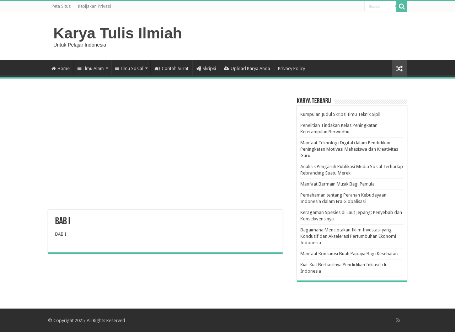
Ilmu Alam (90, 68)
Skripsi (206, 68)
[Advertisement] (165, 153)
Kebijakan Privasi (94, 6)
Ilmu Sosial (129, 68)
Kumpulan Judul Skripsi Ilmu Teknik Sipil (340, 114)
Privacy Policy (291, 68)
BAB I (60, 234)
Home (61, 68)
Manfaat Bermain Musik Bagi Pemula (337, 184)
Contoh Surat (171, 68)
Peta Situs (61, 6)
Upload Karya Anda (247, 68)
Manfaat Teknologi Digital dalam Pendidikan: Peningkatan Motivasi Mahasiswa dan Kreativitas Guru (349, 149)
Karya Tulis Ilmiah (117, 33)
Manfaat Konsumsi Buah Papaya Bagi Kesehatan (349, 253)
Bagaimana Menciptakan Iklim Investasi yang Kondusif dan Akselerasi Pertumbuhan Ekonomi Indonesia (348, 236)
